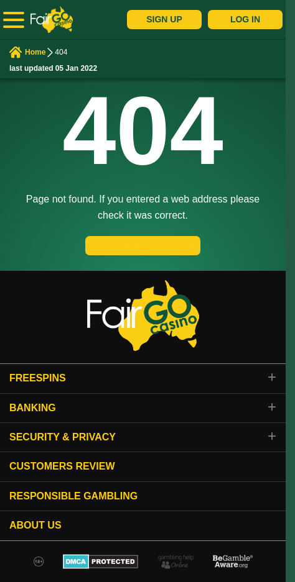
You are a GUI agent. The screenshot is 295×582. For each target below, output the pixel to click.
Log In (245, 19)
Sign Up (164, 19)
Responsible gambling (73, 496)
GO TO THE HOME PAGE (142, 245)
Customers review (62, 466)
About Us (35, 525)
